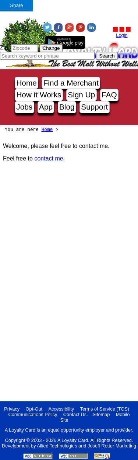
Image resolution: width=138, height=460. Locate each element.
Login (121, 35)
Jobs (24, 107)
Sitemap (101, 414)
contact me (48, 158)
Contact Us (74, 414)
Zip (4, 47)
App (46, 107)
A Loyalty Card (72, 440)
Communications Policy (32, 414)
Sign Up (81, 94)
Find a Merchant (71, 83)
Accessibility (61, 409)
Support (94, 107)
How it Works (38, 94)
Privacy (12, 409)
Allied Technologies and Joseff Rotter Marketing (86, 446)
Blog (67, 107)
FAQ (109, 94)
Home (26, 83)
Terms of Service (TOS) (104, 409)
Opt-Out (34, 409)
